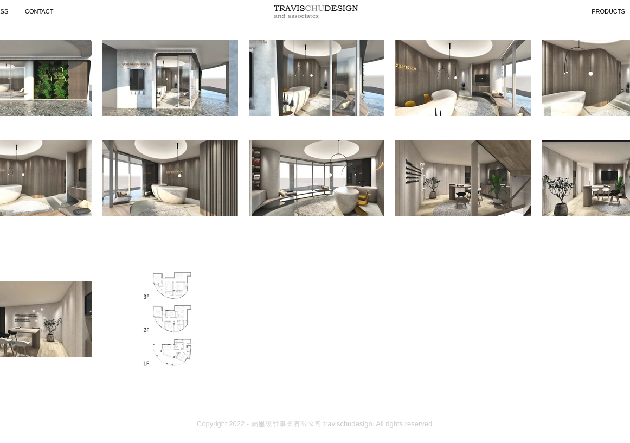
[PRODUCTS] (608, 11)
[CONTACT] (40, 11)
